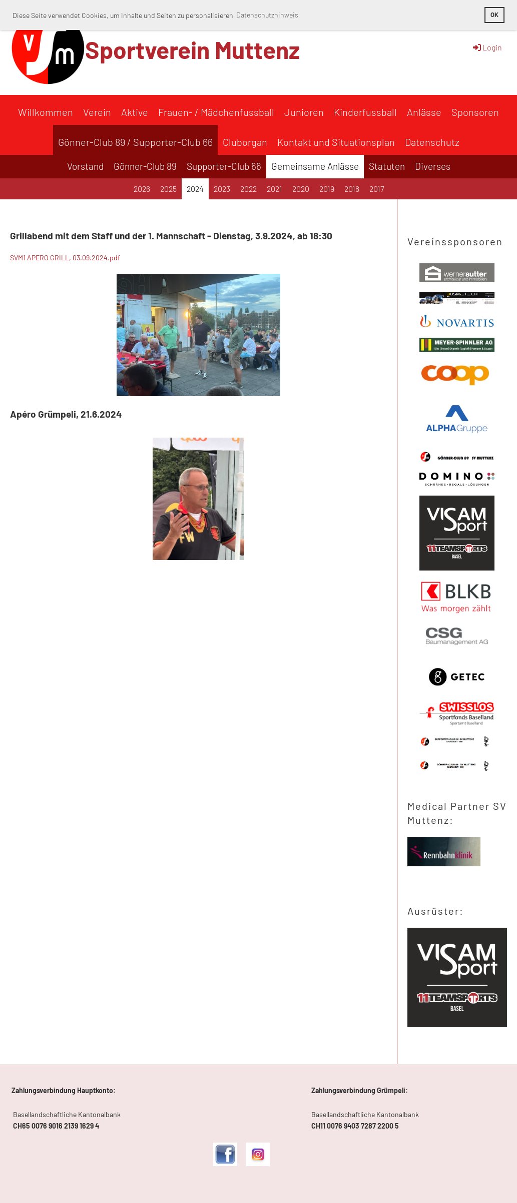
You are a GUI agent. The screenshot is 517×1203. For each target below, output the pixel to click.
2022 (248, 188)
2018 (351, 188)
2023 (222, 188)
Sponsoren (475, 112)
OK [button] (494, 14)
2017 (376, 188)
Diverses (432, 166)
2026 (142, 188)
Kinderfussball (365, 112)
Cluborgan (245, 142)
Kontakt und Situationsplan (336, 142)
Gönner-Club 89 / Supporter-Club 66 (135, 142)
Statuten (387, 166)
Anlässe (424, 112)
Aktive (134, 112)
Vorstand (85, 166)
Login (486, 47)
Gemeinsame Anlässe (315, 166)
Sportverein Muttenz (192, 49)
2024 (195, 188)
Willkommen (45, 112)
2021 (274, 188)
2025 (168, 188)
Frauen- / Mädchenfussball (216, 112)
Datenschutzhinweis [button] (267, 14)
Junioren (304, 112)
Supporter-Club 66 (224, 166)
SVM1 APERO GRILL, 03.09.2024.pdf (65, 257)
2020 (300, 188)
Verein (97, 112)
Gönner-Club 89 (145, 166)
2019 (326, 188)
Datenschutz (432, 142)
